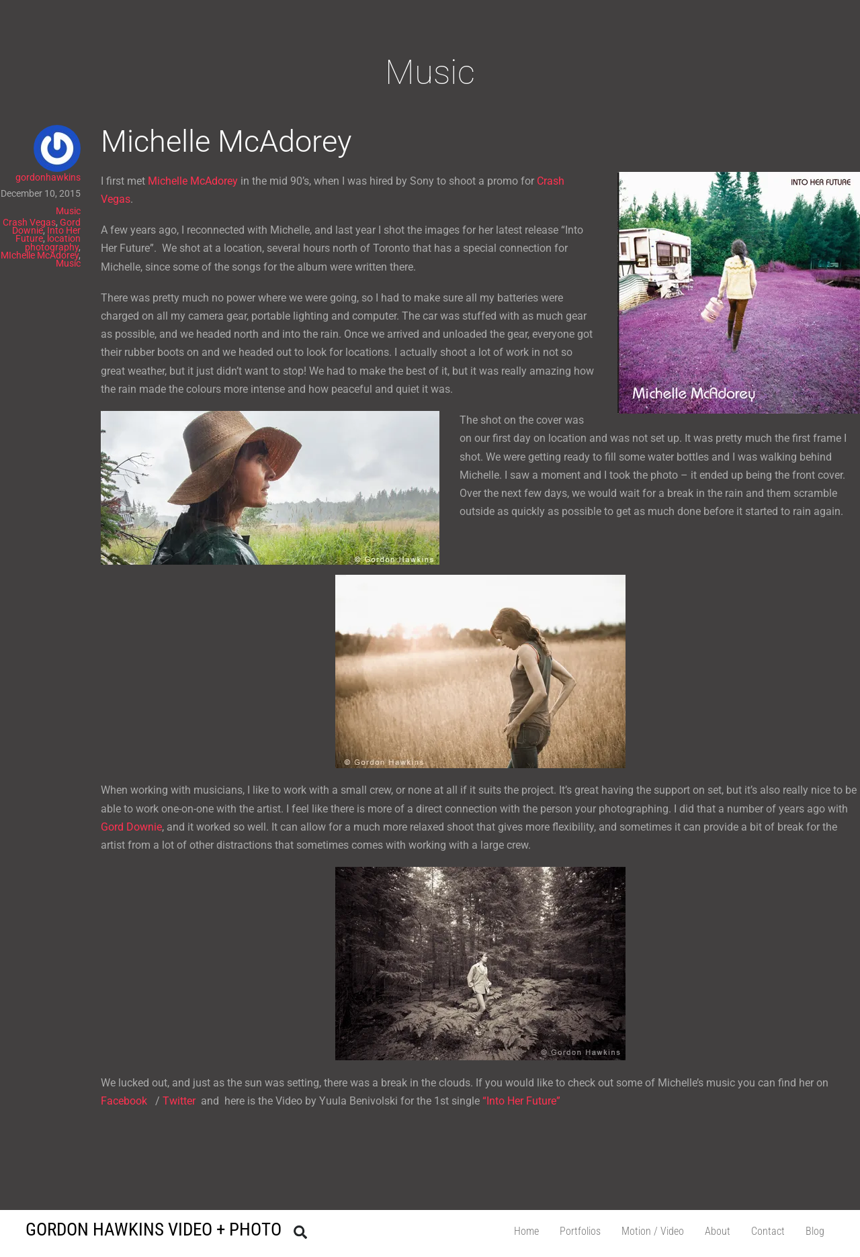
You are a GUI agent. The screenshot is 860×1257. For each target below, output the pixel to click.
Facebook (125, 1101)
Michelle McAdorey (226, 141)
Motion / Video (652, 1231)
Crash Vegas (29, 222)
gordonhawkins (48, 177)
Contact (768, 1231)
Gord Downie (131, 827)
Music (68, 210)
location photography (53, 242)
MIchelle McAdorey (40, 255)
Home (526, 1231)
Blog (815, 1231)
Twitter (179, 1101)
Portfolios (580, 1231)
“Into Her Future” (521, 1101)
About (717, 1231)
